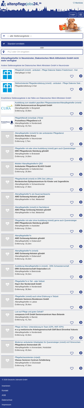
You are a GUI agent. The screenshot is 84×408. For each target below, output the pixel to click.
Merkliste (78, 3)
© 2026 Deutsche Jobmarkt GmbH (14, 380)
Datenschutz (7, 400)
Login (72, 15)
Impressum (6, 405)
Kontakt (5, 391)
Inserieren (6, 386)
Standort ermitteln (16, 44)
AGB (4, 395)
